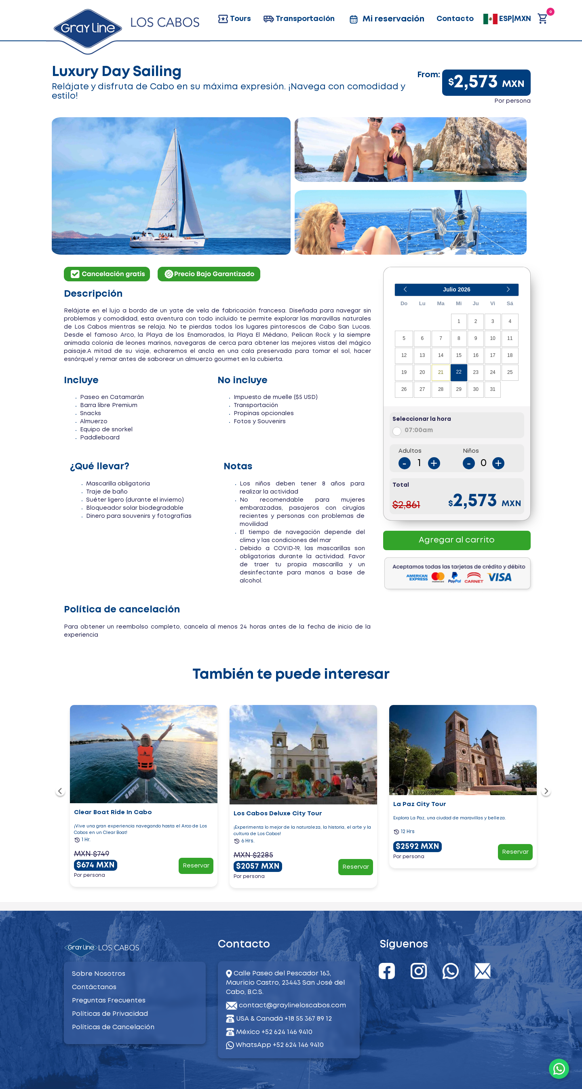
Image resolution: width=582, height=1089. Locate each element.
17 (492, 355)
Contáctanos (94, 987)
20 (422, 372)
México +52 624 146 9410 (274, 1032)
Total (400, 485)
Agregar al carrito (457, 540)
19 (404, 372)
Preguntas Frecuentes (109, 1001)
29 (459, 389)
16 (475, 355)
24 (492, 372)
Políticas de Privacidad (110, 1014)
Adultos (410, 451)
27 (422, 389)
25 (509, 372)
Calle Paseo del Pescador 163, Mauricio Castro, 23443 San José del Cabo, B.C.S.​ (285, 983)
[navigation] (60, 792)
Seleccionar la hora (421, 419)
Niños (471, 451)
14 (440, 355)
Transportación (299, 19)
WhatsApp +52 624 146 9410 (275, 1045)
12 (404, 355)
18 (509, 355)
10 (492, 338)
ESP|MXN (507, 19)
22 (459, 372)
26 (404, 389)
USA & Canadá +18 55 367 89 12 (284, 1019)
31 (492, 389)
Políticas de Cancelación (113, 1027)
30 (475, 389)
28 (440, 389)
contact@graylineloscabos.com (292, 1005)
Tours (234, 19)
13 (422, 355)
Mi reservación (385, 19)
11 (509, 338)
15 (459, 355)
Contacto (455, 19)
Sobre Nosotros (98, 974)
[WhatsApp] (559, 1069)
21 (440, 372)
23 (475, 372)
